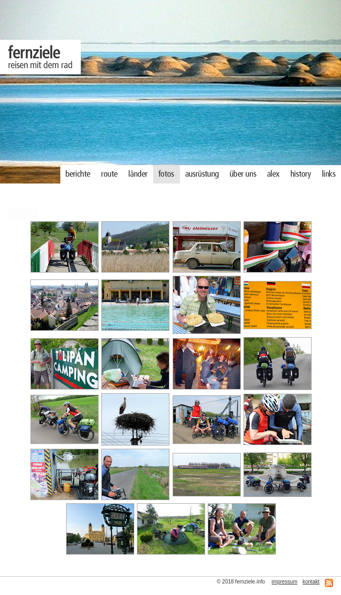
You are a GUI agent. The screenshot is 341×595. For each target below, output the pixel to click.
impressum (284, 582)
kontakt (311, 582)
